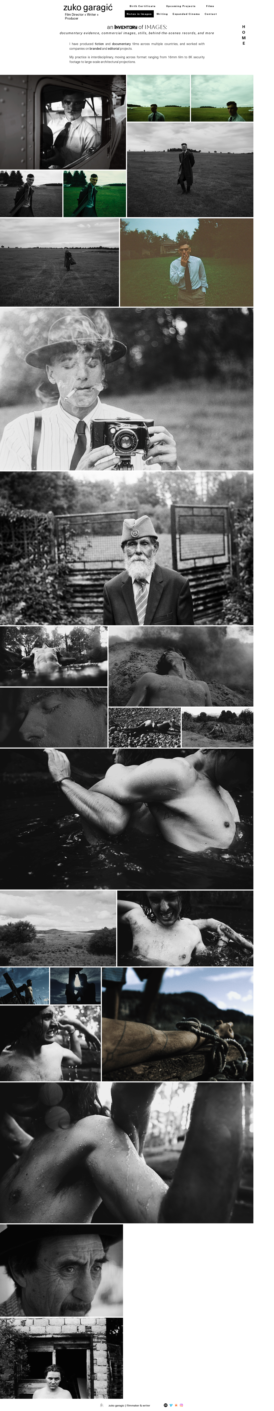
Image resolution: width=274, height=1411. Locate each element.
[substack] (176, 1405)
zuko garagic (116, 1405)
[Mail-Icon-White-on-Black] (166, 1405)
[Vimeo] (171, 1405)
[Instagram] (181, 1405)
